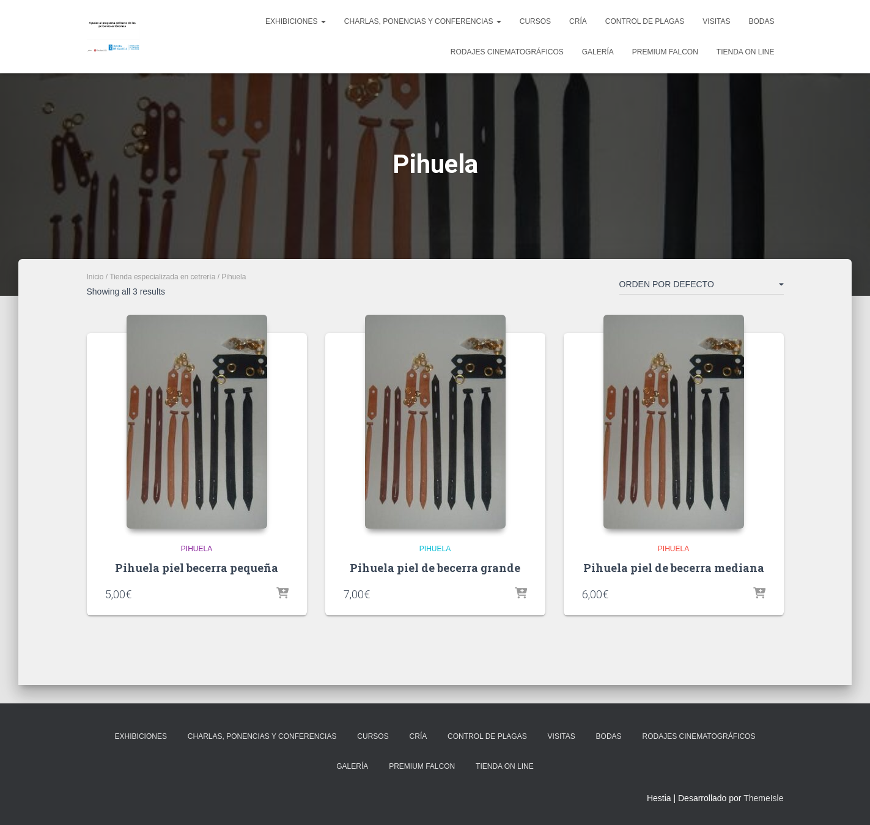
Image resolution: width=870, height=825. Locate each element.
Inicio (95, 277)
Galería (598, 52)
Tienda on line (746, 52)
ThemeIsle (763, 798)
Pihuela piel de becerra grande (435, 567)
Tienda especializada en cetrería (162, 277)
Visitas (716, 21)
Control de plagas (645, 21)
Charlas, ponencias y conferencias (422, 21)
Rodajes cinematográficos (507, 52)
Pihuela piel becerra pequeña (196, 567)
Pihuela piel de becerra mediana (673, 567)
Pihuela (196, 548)
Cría (578, 21)
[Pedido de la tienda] (701, 286)
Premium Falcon (665, 52)
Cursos (535, 21)
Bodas (761, 21)
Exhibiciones (295, 21)
